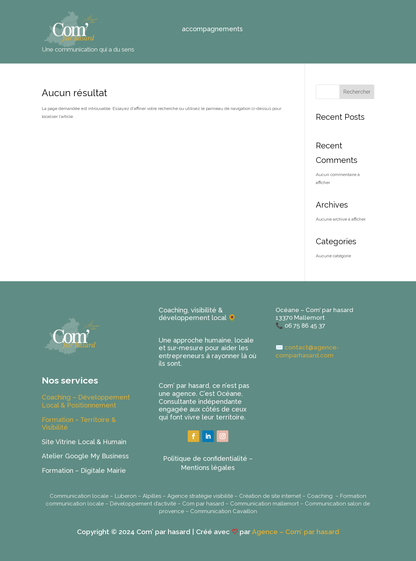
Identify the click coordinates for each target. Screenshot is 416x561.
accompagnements (212, 29)
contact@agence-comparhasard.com (307, 351)
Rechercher (357, 92)
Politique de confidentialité (205, 458)
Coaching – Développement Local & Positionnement (86, 401)
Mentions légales (208, 467)
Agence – (268, 532)
